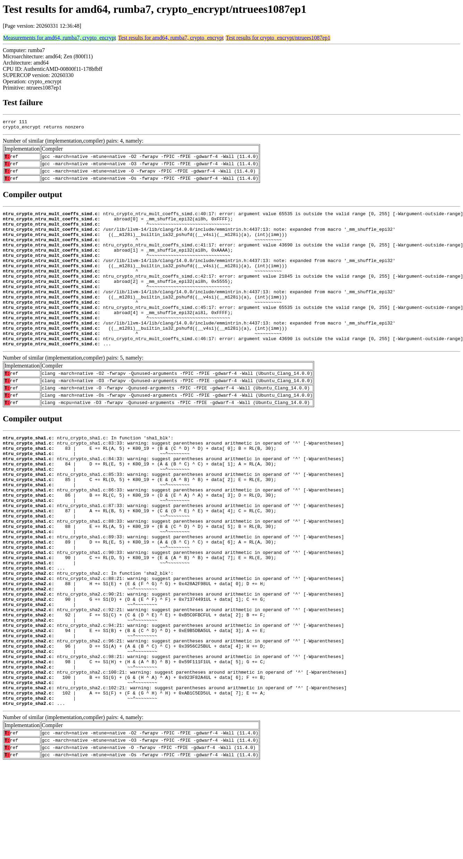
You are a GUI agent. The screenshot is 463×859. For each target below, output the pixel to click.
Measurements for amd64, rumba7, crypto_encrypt (59, 38)
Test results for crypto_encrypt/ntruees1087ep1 (278, 38)
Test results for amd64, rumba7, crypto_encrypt (171, 38)
